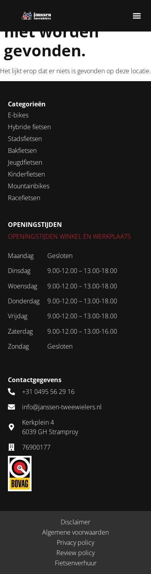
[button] (136, 15)
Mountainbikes (28, 186)
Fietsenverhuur (76, 563)
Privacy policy (75, 542)
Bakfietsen (22, 150)
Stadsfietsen (25, 139)
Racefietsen (24, 198)
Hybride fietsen (29, 127)
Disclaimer (75, 522)
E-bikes (18, 115)
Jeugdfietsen (25, 162)
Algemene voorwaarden (75, 532)
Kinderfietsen (26, 174)
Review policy (75, 552)
